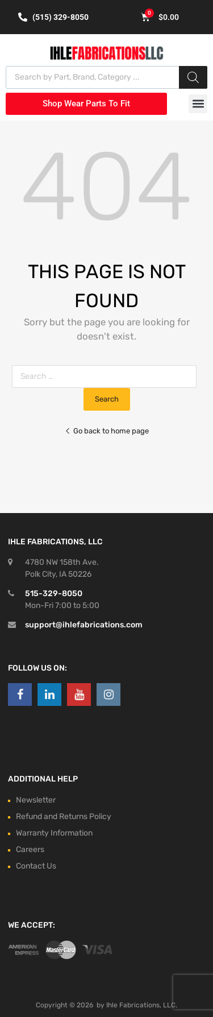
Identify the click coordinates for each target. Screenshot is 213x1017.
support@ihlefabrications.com (84, 625)
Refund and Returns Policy (63, 816)
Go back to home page (107, 431)
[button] (198, 103)
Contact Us (36, 866)
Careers (30, 849)
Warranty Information (54, 833)
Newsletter (36, 800)
